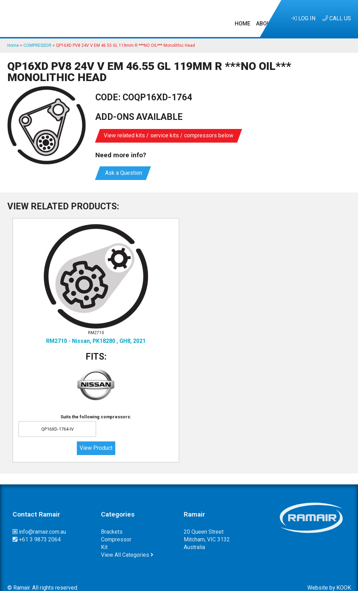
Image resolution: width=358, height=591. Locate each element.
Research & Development (165, 18)
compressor (116, 530)
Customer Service (233, 18)
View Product (66, 439)
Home (66, 18)
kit (104, 538)
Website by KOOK (329, 578)
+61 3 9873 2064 (37, 530)
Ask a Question (123, 173)
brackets (112, 522)
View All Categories (127, 546)
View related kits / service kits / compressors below (168, 135)
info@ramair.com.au (39, 522)
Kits (117, 18)
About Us (93, 18)
